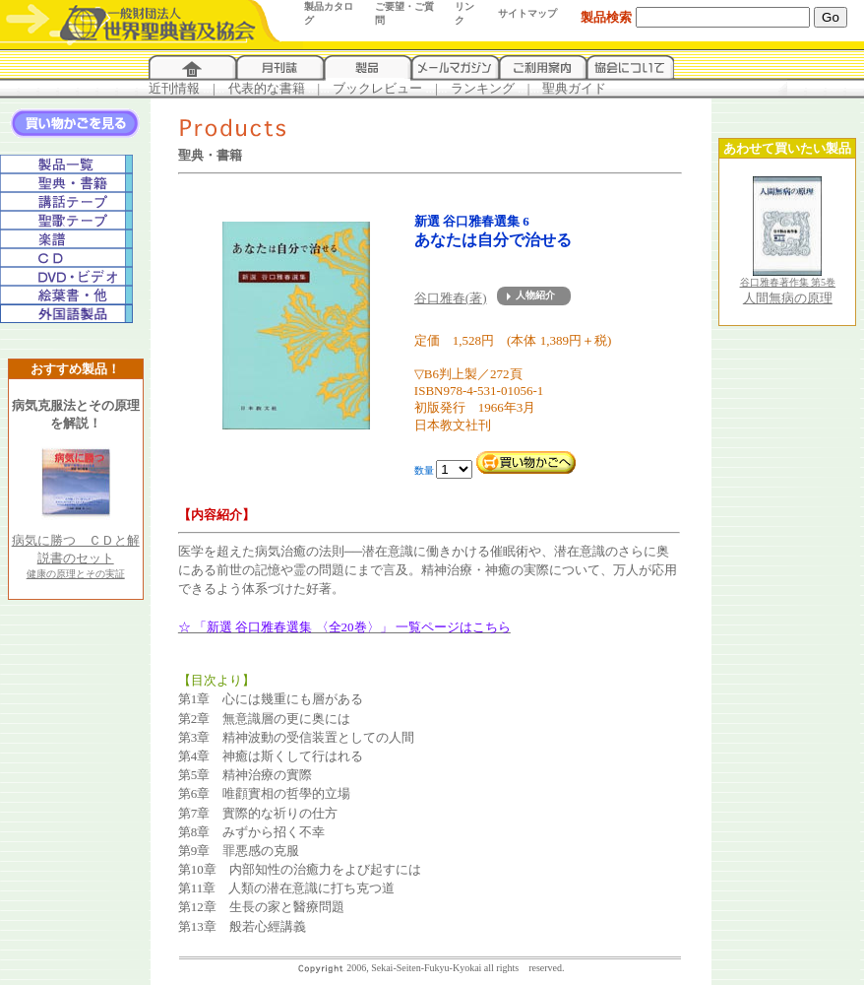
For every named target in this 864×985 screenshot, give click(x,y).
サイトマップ (527, 13)
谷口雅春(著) (450, 298)
